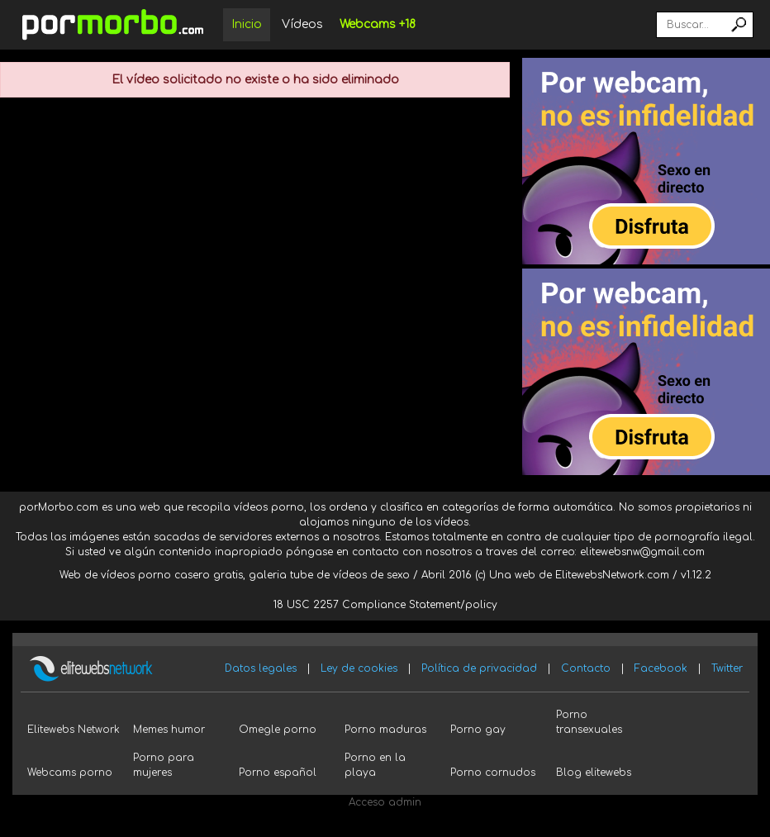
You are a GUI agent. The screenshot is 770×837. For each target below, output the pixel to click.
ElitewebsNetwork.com (612, 575)
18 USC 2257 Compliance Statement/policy (385, 605)
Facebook (661, 668)
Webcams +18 (378, 24)
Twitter (727, 668)
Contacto (586, 668)
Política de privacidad (479, 668)
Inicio (246, 24)
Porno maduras (385, 729)
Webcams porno (69, 772)
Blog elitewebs (593, 772)
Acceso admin (385, 802)
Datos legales (261, 668)
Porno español (277, 772)
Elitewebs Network (73, 729)
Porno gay (478, 729)
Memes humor (169, 729)
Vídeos (302, 24)
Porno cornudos (492, 772)
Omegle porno (277, 729)
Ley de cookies (359, 668)
